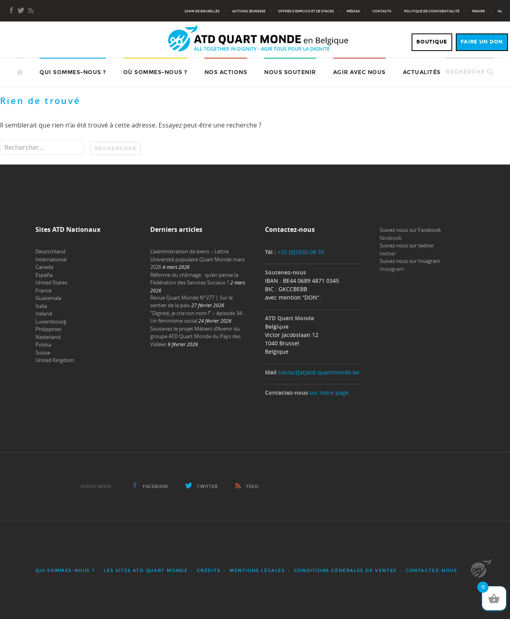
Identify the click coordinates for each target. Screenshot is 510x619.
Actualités (422, 72)
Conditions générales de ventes (345, 570)
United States (51, 282)
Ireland (43, 313)
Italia (41, 306)
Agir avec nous (359, 72)
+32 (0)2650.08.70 (301, 252)
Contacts (382, 11)
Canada (44, 266)
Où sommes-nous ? (155, 72)
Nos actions (225, 72)
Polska (43, 344)
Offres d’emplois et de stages (306, 11)
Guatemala (48, 298)
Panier (478, 11)
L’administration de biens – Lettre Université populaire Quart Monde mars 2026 (197, 259)
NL (500, 11)
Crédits (209, 570)
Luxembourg (50, 321)
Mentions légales (257, 570)
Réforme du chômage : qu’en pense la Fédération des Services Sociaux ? (194, 278)
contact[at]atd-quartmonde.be (318, 372)
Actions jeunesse (248, 11)
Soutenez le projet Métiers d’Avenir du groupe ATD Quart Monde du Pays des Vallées (195, 336)
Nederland (48, 337)
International (51, 259)
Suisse (42, 352)
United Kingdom (54, 360)
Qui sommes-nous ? (72, 72)
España (44, 274)
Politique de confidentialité (431, 11)
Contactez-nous (431, 570)
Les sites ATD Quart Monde (146, 570)
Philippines (48, 329)
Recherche (465, 72)
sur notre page (329, 392)
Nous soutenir (290, 72)
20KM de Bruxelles (202, 11)
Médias (353, 11)
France (43, 290)
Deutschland (50, 251)
